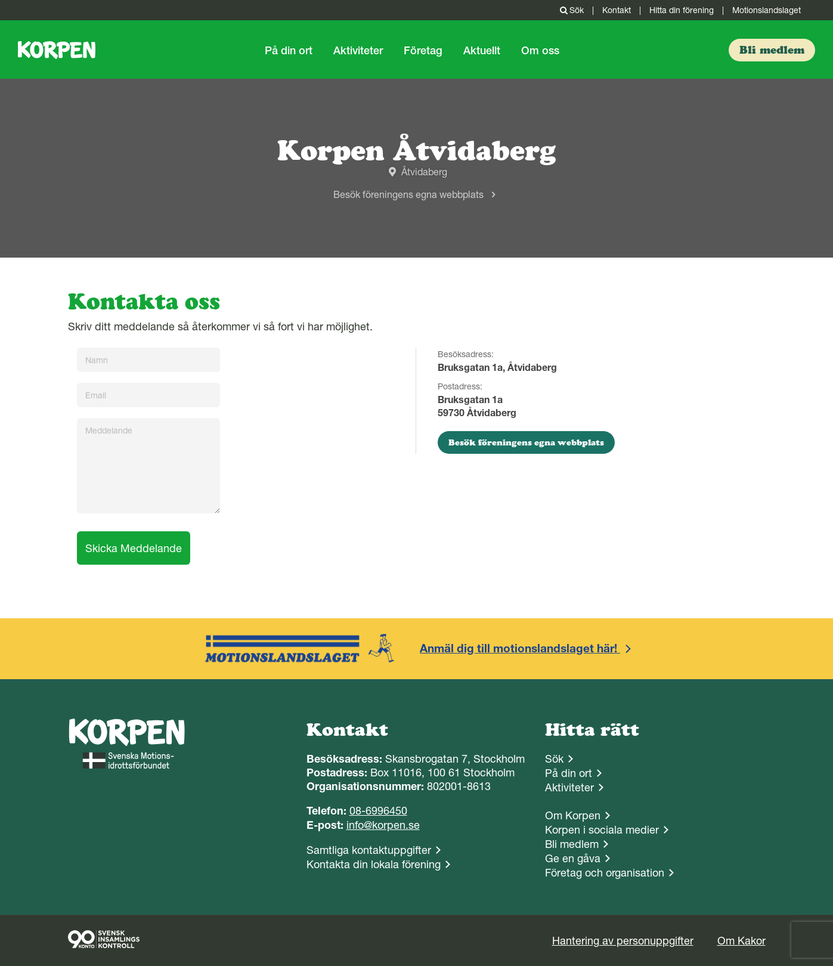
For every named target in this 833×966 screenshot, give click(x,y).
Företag (423, 50)
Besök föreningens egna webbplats (408, 194)
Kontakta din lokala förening (373, 864)
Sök (571, 10)
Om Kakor (741, 941)
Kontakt (616, 10)
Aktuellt (481, 50)
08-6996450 (378, 811)
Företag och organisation (604, 873)
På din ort (288, 50)
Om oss (540, 50)
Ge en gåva (572, 858)
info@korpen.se (383, 825)
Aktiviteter (358, 50)
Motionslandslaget (766, 10)
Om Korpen (572, 815)
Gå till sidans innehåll (0, 0)
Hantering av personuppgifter (622, 941)
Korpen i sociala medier (602, 830)
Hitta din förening (681, 10)
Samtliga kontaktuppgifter (368, 850)
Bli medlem (572, 844)
